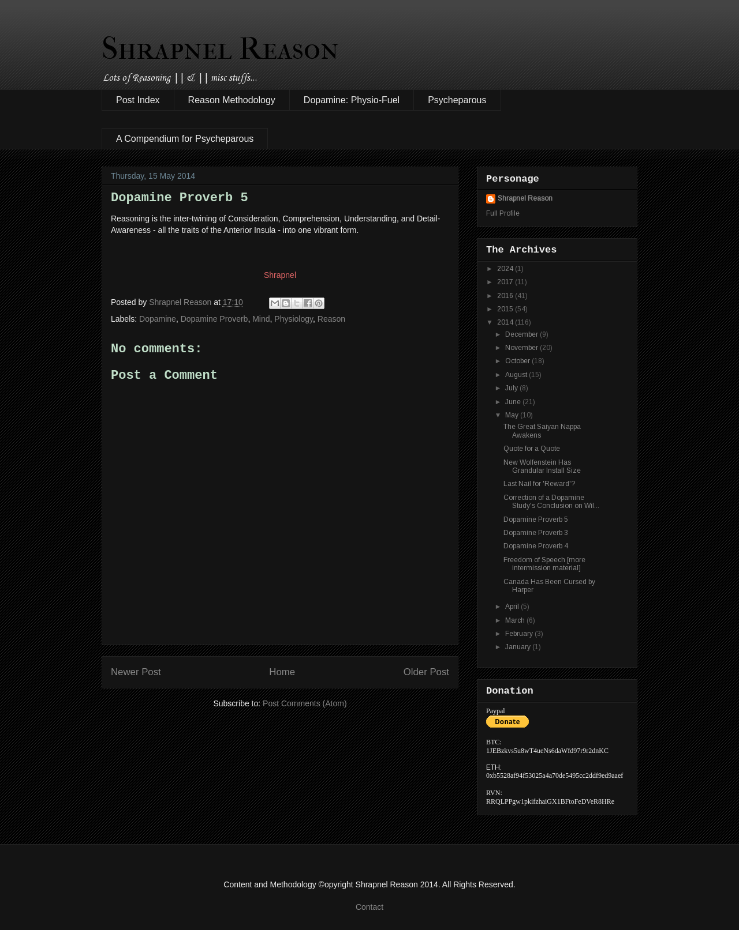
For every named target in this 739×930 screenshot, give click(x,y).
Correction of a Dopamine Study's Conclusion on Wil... (551, 502)
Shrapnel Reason (220, 48)
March (516, 620)
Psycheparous (457, 100)
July (512, 388)
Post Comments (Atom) (304, 703)
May (512, 415)
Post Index (138, 100)
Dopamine (157, 318)
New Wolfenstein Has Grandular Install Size (542, 466)
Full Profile (503, 213)
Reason (331, 318)
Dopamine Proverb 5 (535, 519)
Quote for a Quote (531, 449)
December (522, 334)
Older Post (426, 672)
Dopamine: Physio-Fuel (352, 100)
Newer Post (136, 672)
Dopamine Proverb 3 (535, 533)
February (520, 634)
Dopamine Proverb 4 (535, 546)
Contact (369, 907)
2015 (506, 309)
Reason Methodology (231, 100)
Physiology (293, 318)
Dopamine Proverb (214, 318)
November (522, 348)
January (518, 647)
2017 (506, 282)
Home (282, 672)
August (517, 375)
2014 (506, 322)
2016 (506, 296)
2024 (506, 269)
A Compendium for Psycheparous (184, 139)
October (518, 361)
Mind (261, 318)
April (513, 607)
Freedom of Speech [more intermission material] (544, 564)
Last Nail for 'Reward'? (539, 484)
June (513, 402)
